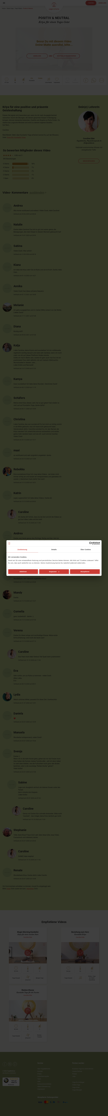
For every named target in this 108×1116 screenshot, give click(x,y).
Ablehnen (23, 571)
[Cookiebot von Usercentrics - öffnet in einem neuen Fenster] (90, 543)
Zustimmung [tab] (22, 549)
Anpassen (54, 571)
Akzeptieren (84, 571)
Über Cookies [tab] (86, 549)
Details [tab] (54, 549)
